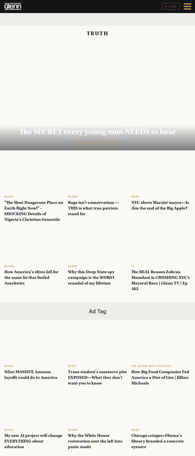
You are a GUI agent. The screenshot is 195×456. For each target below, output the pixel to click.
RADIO (9, 196)
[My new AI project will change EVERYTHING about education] (34, 409)
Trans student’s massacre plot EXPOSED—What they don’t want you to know (97, 377)
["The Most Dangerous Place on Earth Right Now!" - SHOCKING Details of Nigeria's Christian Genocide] (34, 175)
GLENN (73, 196)
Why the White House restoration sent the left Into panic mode (95, 441)
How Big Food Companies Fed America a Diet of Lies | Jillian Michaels (160, 377)
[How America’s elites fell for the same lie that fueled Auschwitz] (34, 245)
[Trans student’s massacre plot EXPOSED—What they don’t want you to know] (97, 345)
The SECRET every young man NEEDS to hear (97, 131)
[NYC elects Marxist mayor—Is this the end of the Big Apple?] (161, 175)
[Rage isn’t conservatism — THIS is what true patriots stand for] (97, 175)
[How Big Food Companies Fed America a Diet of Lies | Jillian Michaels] (161, 345)
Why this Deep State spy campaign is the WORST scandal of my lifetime (91, 277)
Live (171, 6)
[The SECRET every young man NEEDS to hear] (97, 95)
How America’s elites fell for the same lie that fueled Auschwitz (31, 277)
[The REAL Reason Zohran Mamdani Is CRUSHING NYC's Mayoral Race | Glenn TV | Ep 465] (161, 245)
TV (133, 266)
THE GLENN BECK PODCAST (151, 366)
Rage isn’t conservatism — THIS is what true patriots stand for (93, 208)
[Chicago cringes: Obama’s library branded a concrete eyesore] (161, 409)
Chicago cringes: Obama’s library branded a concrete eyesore (157, 441)
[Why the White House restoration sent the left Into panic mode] (97, 409)
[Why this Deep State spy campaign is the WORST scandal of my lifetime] (97, 245)
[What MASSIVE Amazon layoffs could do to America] (34, 345)
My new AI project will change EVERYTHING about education (33, 441)
